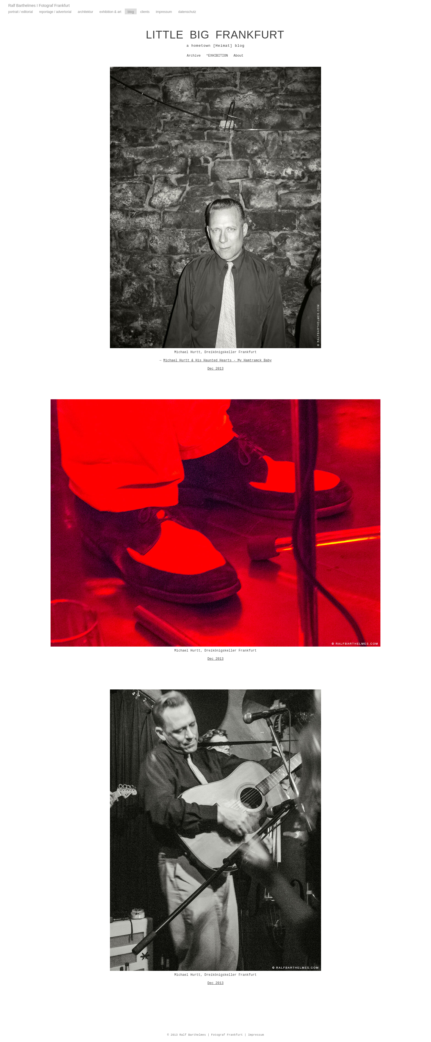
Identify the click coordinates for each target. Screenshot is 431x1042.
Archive (193, 56)
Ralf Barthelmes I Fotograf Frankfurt (39, 5)
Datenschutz (187, 12)
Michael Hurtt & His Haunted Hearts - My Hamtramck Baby (217, 360)
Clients (145, 12)
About (239, 56)
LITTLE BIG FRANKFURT (215, 35)
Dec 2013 (215, 369)
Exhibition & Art (110, 12)
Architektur (85, 12)
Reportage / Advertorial (55, 12)
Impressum (164, 12)
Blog (131, 12)
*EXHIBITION (217, 56)
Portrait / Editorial (20, 12)
